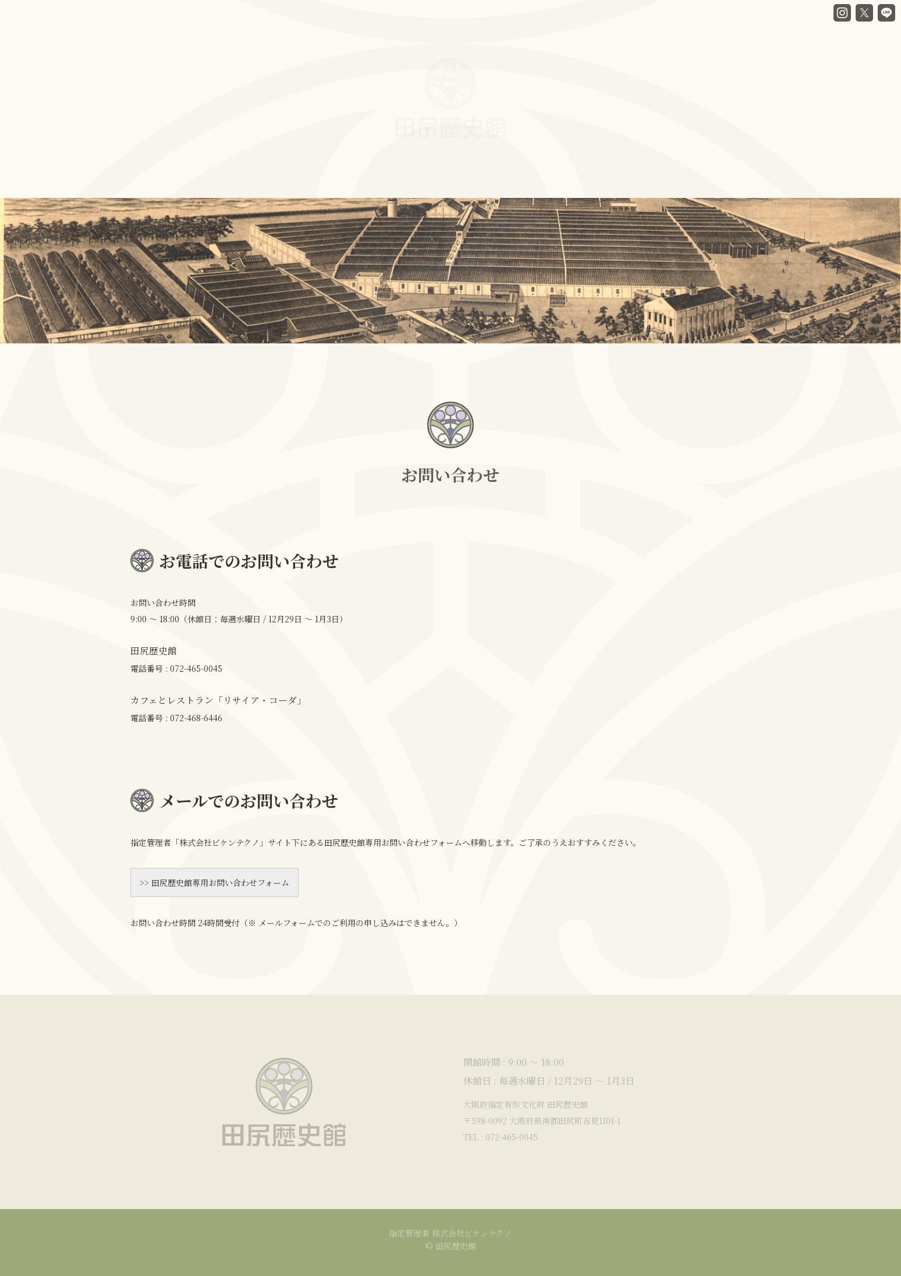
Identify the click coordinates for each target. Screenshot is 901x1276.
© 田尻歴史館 (450, 1246)
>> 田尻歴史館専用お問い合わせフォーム (214, 882)
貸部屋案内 (500, 165)
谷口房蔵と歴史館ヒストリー (251, 178)
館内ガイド (363, 176)
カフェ (431, 171)
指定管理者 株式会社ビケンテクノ (450, 1233)
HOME (145, 179)
